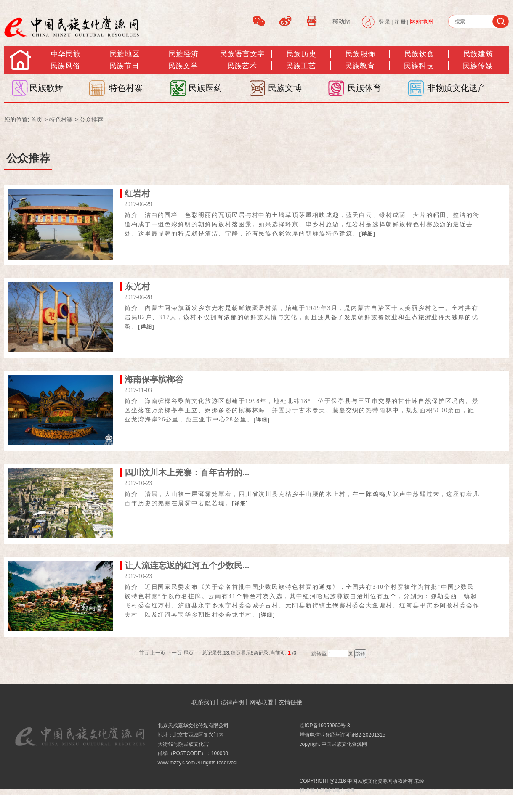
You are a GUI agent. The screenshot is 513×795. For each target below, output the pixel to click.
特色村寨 (126, 88)
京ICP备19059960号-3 (325, 726)
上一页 (157, 653)
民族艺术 (242, 66)
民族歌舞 (46, 88)
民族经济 (183, 54)
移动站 (341, 21)
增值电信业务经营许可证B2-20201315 (342, 735)
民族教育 (360, 66)
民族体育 (364, 88)
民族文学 (183, 66)
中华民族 (65, 54)
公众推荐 (91, 119)
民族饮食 (419, 54)
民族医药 (205, 88)
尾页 (188, 653)
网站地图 (421, 21)
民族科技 (418, 66)
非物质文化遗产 (456, 88)
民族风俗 (65, 66)
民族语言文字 (242, 54)
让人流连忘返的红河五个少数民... (187, 565)
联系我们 (203, 702)
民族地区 (124, 54)
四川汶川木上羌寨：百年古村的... (187, 472)
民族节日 (124, 66)
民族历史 (301, 54)
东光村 (137, 286)
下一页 (174, 653)
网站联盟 (261, 702)
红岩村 (137, 193)
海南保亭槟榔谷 (154, 379)
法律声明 (232, 702)
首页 (37, 119)
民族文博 (285, 88)
